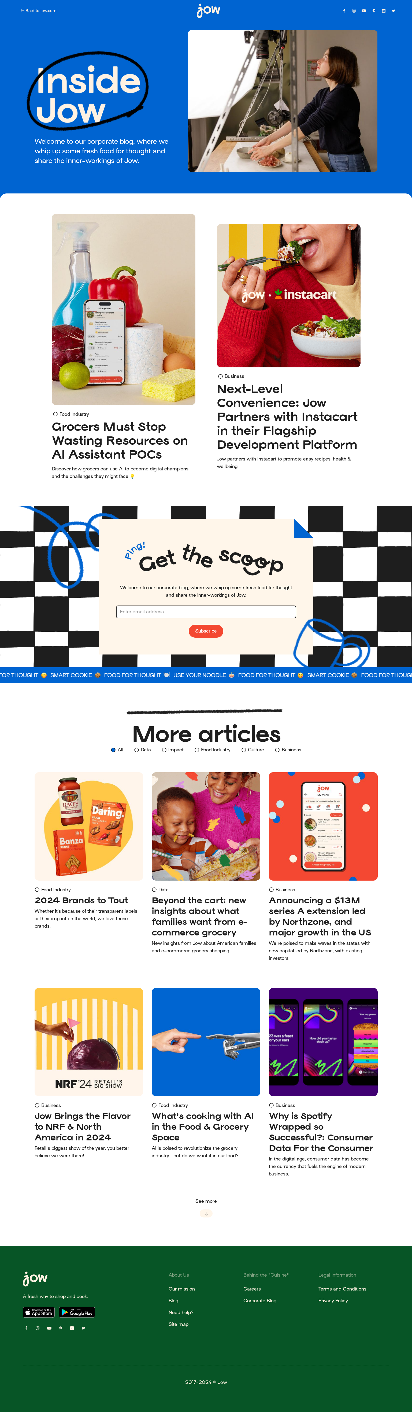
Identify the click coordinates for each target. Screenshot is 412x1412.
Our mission (182, 1289)
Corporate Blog (259, 1300)
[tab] (117, 750)
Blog (173, 1300)
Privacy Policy (333, 1300)
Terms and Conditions (342, 1289)
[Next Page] (206, 1207)
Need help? (181, 1312)
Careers (252, 1289)
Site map (178, 1324)
